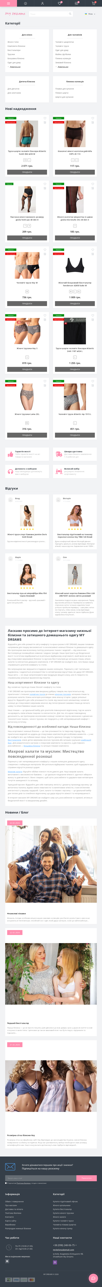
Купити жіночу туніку (62, 1228)
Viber (55, 1262)
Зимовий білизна (63, 62)
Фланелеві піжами (16, 913)
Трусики (11, 54)
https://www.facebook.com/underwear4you (7, 1261)
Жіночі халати (59, 1217)
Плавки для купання (64, 88)
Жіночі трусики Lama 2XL (27, 414)
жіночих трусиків (63, 694)
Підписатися (87, 1178)
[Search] (70, 14)
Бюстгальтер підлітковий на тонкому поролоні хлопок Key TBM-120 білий (74, 535)
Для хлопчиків (14, 93)
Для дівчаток (13, 88)
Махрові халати (15, 771)
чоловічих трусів (37, 694)
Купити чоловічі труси (63, 1220)
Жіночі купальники (61, 1205)
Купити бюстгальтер (62, 1209)
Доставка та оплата (14, 1209)
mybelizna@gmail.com (63, 1249)
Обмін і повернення (14, 1201)
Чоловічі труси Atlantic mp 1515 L (75, 414)
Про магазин (11, 1205)
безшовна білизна (32, 746)
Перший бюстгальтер (18, 1023)
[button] (42, 3)
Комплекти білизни (16, 46)
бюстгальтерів (14, 740)
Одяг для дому (14, 62)
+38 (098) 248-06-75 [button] (65, 1245)
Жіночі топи (13, 42)
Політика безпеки (24, 1183)
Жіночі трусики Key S (27, 348)
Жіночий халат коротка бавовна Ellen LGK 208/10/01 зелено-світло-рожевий (75, 594)
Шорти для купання (64, 97)
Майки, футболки (63, 54)
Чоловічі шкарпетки (64, 42)
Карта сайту (10, 1220)
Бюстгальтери (14, 50)
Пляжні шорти (61, 93)
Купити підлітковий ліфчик (65, 1201)
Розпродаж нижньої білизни (18, 1228)
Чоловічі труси (62, 46)
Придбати (27, 172)
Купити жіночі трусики (63, 1213)
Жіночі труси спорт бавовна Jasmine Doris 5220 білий (27, 535)
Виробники (10, 1224)
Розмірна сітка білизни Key (21, 1135)
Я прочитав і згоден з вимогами (26, 1183)
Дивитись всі (14, 67)
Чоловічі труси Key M (27, 282)
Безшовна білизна (16, 58)
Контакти (9, 1217)
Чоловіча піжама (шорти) (64, 1224)
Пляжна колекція (63, 58)
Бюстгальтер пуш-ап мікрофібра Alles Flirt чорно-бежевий (27, 594)
